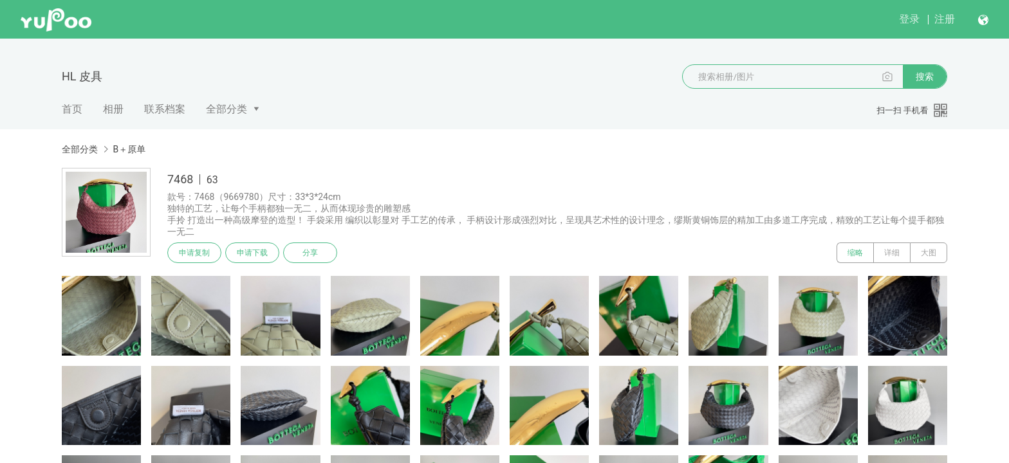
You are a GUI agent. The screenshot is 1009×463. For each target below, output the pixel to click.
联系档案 (164, 109)
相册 (113, 109)
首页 (72, 109)
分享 (310, 252)
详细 (892, 252)
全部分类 (226, 109)
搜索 (925, 76)
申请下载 (252, 252)
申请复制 (194, 252)
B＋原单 (129, 149)
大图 (928, 252)
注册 (944, 19)
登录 (909, 19)
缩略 (855, 252)
